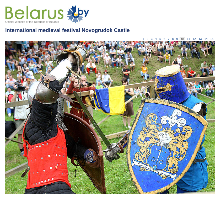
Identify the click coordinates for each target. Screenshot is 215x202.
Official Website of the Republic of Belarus (32, 21)
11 (188, 38)
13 (200, 38)
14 (206, 38)
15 (211, 38)
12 (194, 38)
